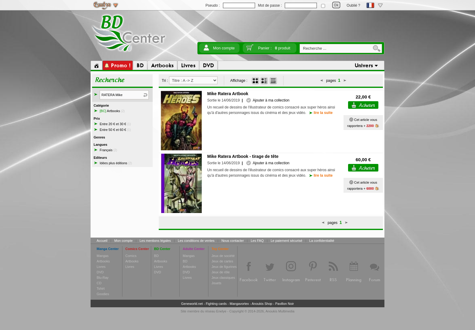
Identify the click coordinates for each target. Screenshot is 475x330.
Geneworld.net (192, 303)
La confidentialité (321, 240)
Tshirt (101, 288)
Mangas (102, 256)
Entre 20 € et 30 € (115, 124)
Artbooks (112, 111)
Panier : (274, 48)
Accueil (102, 240)
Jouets (216, 283)
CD (99, 283)
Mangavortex (239, 303)
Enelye (221, 311)
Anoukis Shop (262, 303)
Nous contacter (232, 240)
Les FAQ (257, 240)
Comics (131, 256)
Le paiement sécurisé (286, 240)
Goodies (103, 294)
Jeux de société (222, 256)
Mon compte (224, 48)
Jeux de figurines (224, 266)
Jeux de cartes (222, 261)
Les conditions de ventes (196, 240)
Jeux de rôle (220, 272)
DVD (100, 272)
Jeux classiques (223, 277)
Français (108, 150)
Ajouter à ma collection (267, 100)
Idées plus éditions (116, 163)
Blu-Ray (102, 277)
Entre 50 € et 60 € (115, 130)
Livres (101, 266)
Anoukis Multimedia (279, 311)
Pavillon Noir (284, 303)
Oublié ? (353, 5)
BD (156, 256)
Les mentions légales (155, 240)
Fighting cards (216, 303)
